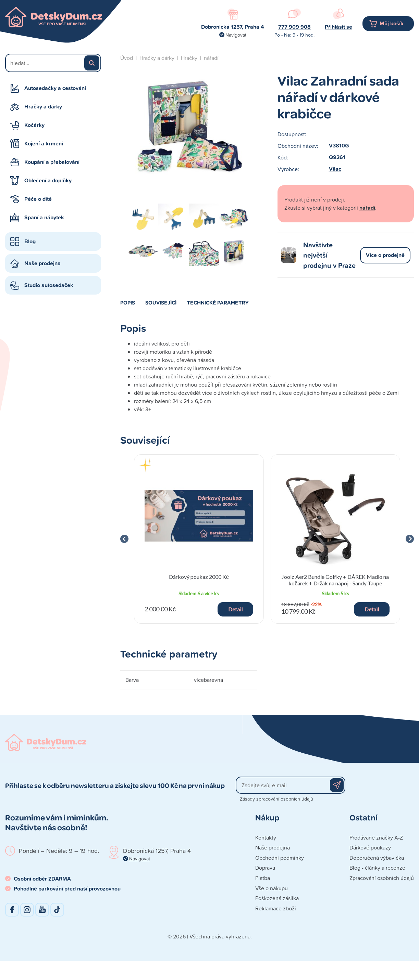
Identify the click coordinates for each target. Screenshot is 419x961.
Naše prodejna (42, 263)
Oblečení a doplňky (48, 180)
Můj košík (392, 23)
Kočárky (34, 125)
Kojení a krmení (43, 143)
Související (160, 302)
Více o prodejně (385, 255)
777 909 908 (294, 27)
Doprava (265, 867)
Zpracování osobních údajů (381, 878)
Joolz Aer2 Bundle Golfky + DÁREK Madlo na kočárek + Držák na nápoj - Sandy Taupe (335, 579)
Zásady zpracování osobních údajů (276, 798)
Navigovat (235, 34)
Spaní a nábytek (44, 217)
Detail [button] (235, 609)
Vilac (335, 169)
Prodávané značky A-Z (376, 837)
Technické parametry (218, 302)
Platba (262, 878)
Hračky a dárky (43, 107)
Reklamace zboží (275, 908)
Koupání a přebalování (51, 162)
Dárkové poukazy (370, 847)
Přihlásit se (338, 27)
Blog (30, 241)
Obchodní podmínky (279, 857)
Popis (127, 302)
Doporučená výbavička (376, 857)
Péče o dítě (38, 199)
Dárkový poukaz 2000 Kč (199, 576)
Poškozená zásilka (277, 898)
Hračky (189, 58)
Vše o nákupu (271, 888)
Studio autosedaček (48, 285)
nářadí (211, 58)
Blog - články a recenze (377, 867)
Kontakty (265, 837)
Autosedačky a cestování (55, 88)
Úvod (126, 58)
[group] (199, 539)
